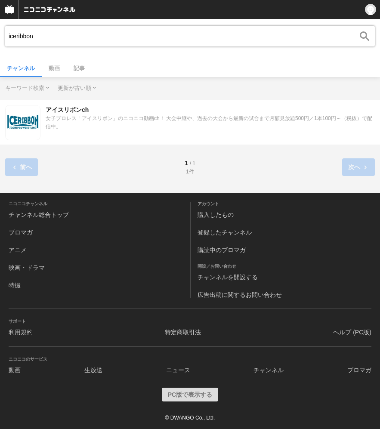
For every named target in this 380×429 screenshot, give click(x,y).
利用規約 (21, 332)
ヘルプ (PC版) (352, 332)
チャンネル (21, 68)
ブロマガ (21, 232)
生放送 (93, 370)
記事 (79, 68)
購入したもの (216, 214)
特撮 (15, 285)
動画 (54, 68)
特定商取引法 (183, 332)
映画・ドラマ (27, 267)
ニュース (178, 370)
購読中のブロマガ (222, 250)
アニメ (18, 250)
